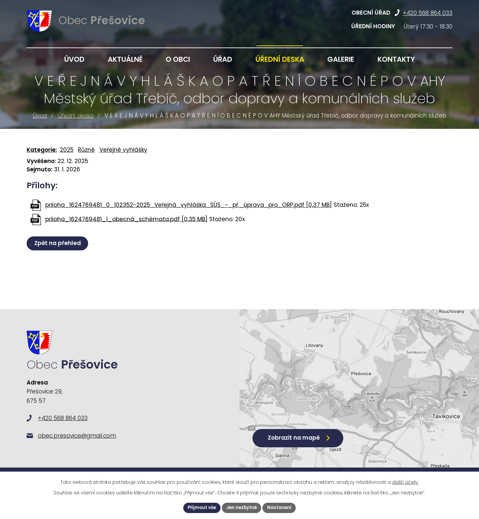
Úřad (222, 59)
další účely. (405, 481)
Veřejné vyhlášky (123, 150)
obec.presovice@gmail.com (77, 444)
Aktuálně (125, 59)
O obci (178, 59)
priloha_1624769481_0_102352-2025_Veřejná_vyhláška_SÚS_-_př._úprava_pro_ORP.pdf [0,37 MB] (188, 205)
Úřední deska (75, 116)
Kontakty (396, 59)
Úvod (40, 116)
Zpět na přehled (58, 243)
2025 (67, 150)
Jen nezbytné (242, 507)
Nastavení (281, 507)
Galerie (340, 59)
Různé (86, 150)
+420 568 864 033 (427, 13)
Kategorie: (42, 150)
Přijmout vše (200, 507)
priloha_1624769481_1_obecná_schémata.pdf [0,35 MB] (126, 219)
